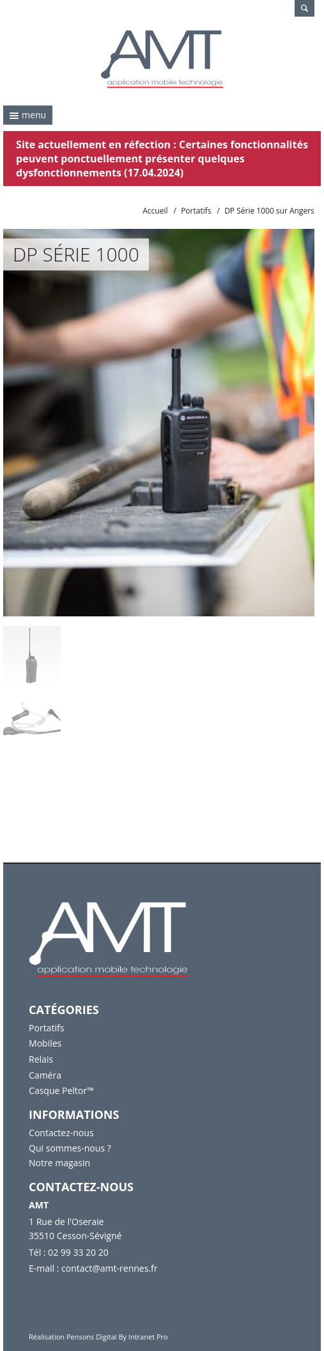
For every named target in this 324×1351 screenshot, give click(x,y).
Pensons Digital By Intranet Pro (117, 1336)
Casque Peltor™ (61, 1090)
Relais (41, 1059)
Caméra (45, 1075)
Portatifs (196, 210)
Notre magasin (59, 1163)
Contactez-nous (61, 1133)
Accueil (155, 210)
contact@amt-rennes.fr (109, 1268)
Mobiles (45, 1043)
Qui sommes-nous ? (70, 1148)
